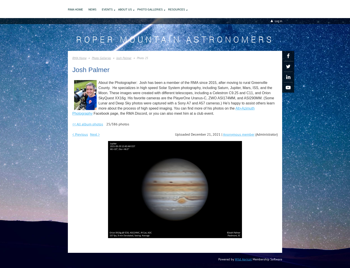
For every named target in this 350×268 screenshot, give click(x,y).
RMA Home (79, 58)
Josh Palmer (123, 58)
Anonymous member (238, 134)
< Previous (80, 134)
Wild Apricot (243, 259)
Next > (95, 134)
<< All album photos (87, 124)
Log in (278, 21)
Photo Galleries (101, 58)
